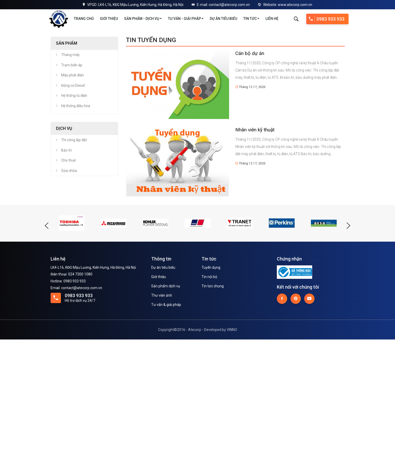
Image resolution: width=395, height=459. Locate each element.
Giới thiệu (109, 19)
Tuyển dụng (210, 387)
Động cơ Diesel (73, 205)
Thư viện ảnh (161, 415)
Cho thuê (68, 280)
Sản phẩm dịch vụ (165, 405)
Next (388, 88)
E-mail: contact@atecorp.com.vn (221, 5)
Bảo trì (66, 270)
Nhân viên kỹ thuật (255, 249)
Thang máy (70, 174)
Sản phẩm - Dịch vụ (143, 19)
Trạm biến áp (71, 185)
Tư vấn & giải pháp (166, 424)
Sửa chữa (69, 290)
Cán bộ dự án (249, 173)
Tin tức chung (212, 405)
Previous (6, 88)
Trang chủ (84, 19)
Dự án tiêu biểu (223, 19)
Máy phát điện (72, 195)
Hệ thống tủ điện (74, 215)
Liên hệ (271, 19)
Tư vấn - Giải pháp (186, 19)
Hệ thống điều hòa (75, 225)
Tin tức (251, 19)
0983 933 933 (326, 19)
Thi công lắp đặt (74, 259)
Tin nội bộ (209, 396)
